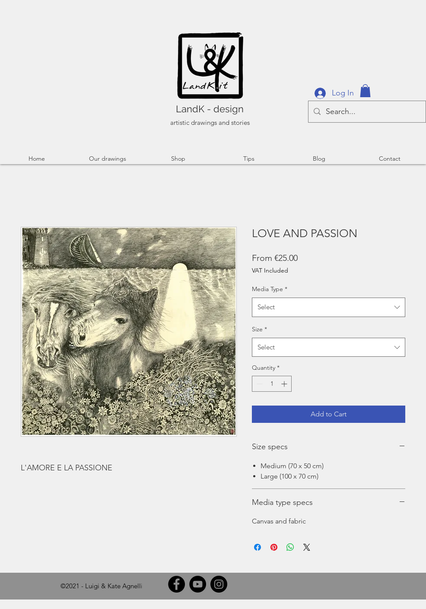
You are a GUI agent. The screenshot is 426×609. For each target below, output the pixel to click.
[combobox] (328, 307)
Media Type (269, 289)
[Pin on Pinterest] (274, 547)
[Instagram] (218, 584)
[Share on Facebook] (257, 547)
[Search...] (366, 111)
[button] (365, 90)
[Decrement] (258, 383)
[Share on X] (307, 547)
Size (259, 329)
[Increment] (285, 383)
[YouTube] (197, 584)
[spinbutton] (272, 383)
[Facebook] (176, 584)
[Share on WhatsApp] (290, 547)
